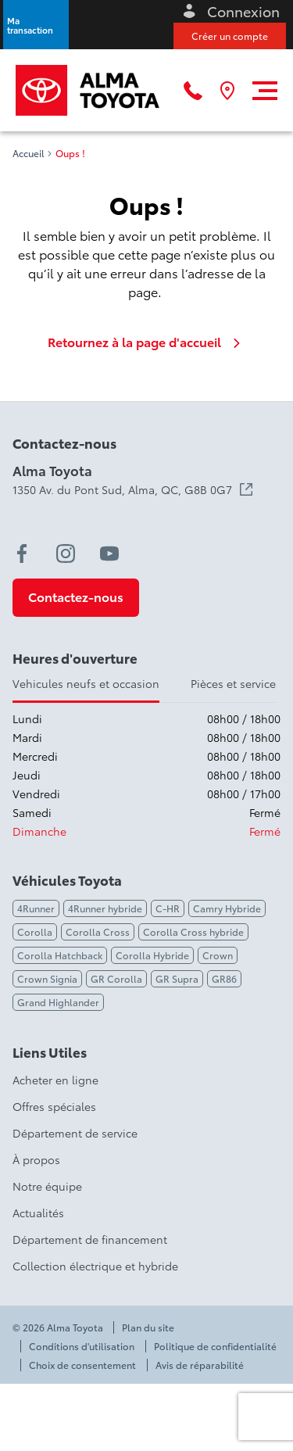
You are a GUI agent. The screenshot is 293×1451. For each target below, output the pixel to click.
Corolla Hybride (152, 955)
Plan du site (148, 1327)
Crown (217, 955)
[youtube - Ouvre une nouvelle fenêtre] (109, 553)
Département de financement (90, 1239)
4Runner (36, 908)
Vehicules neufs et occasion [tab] (86, 683)
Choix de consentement (82, 1365)
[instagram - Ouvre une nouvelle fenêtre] (65, 553)
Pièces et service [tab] (233, 683)
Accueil (29, 153)
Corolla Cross (98, 931)
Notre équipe (47, 1186)
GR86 (224, 978)
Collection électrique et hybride (95, 1266)
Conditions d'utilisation (81, 1346)
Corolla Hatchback (59, 955)
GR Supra (176, 978)
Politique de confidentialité (215, 1346)
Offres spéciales (54, 1106)
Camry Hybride (227, 908)
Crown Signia (47, 978)
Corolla (34, 931)
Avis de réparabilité (199, 1365)
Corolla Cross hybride (193, 931)
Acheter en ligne (55, 1079)
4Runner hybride (105, 908)
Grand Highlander (58, 1002)
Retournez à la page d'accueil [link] (147, 341)
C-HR (167, 908)
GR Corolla (116, 978)
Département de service (75, 1133)
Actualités (38, 1212)
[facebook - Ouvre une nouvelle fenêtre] (22, 553)
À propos (36, 1159)
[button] (36, 24)
